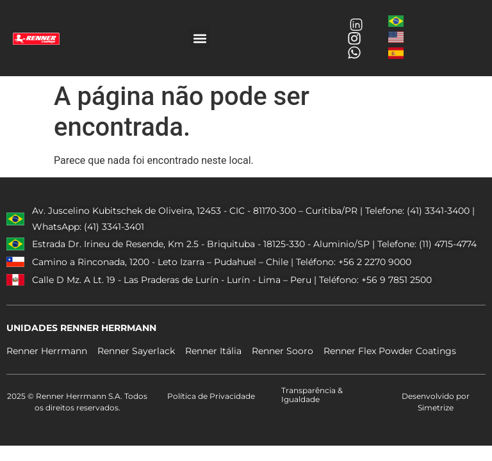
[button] (199, 38)
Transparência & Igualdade (312, 394)
